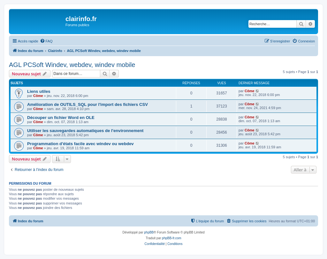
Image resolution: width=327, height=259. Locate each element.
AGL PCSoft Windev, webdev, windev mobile (72, 64)
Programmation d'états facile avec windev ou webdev (80, 143)
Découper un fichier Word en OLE (61, 117)
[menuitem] (46, 41)
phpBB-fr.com (171, 238)
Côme (38, 96)
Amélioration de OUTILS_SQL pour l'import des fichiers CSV (87, 104)
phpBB (149, 232)
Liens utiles (38, 91)
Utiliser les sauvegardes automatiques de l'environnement (85, 130)
